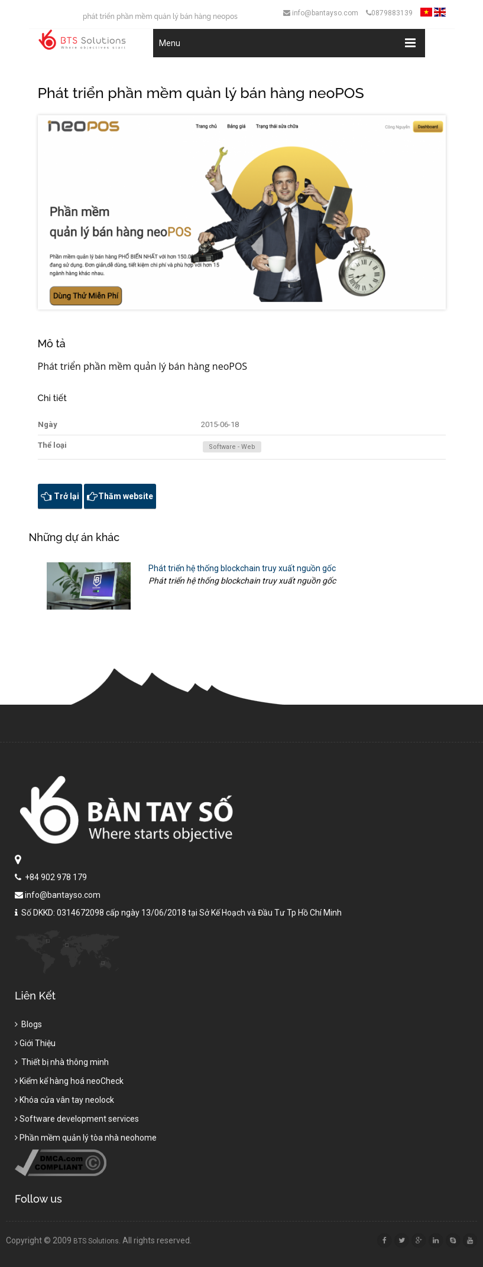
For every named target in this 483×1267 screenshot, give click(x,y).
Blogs (28, 1028)
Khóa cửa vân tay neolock (64, 1103)
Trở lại (60, 496)
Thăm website (120, 496)
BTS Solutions (99, 1241)
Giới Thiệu (35, 1046)
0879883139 (389, 13)
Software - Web (232, 447)
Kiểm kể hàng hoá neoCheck (69, 1084)
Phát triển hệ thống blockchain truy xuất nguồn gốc (242, 568)
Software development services (77, 1122)
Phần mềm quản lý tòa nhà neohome (86, 1141)
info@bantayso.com (320, 13)
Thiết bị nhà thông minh (62, 1065)
